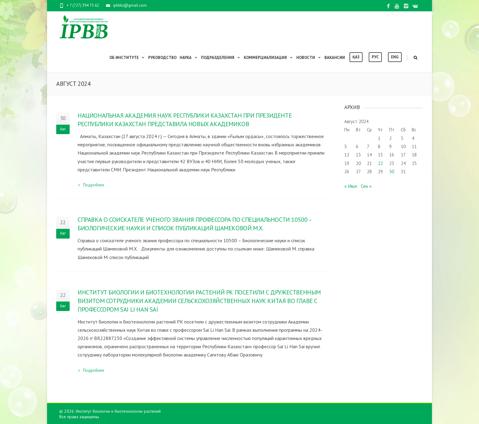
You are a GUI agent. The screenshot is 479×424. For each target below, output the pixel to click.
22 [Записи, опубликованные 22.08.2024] (380, 163)
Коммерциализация (268, 57)
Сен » (366, 186)
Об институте (127, 57)
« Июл (350, 186)
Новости (308, 57)
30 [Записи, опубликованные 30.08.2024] (391, 171)
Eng (395, 57)
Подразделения (221, 57)
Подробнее (93, 185)
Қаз (356, 57)
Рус (375, 57)
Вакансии (334, 57)
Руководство (162, 57)
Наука (189, 57)
